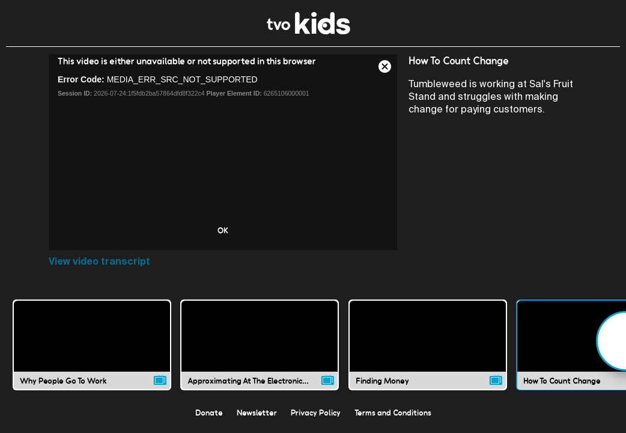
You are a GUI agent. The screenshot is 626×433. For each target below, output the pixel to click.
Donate (209, 412)
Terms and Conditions (392, 412)
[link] (308, 31)
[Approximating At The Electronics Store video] (259, 344)
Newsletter (257, 412)
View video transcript (99, 261)
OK (222, 230)
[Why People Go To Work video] (92, 344)
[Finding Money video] (427, 344)
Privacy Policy (316, 412)
